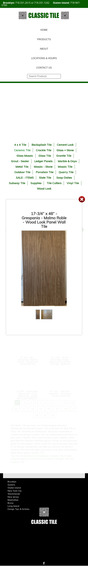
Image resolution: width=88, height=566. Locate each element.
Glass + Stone (65, 150)
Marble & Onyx (67, 161)
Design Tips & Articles (18, 509)
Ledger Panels (43, 161)
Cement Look (65, 144)
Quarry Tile (66, 172)
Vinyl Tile (73, 183)
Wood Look (44, 188)
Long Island (13, 506)
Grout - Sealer (20, 161)
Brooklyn (12, 481)
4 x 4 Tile (20, 144)
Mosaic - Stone (43, 166)
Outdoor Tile (22, 172)
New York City (15, 490)
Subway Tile (17, 183)
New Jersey (13, 496)
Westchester (14, 493)
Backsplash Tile (42, 144)
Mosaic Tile (65, 166)
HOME (44, 30)
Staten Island (14, 487)
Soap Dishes (64, 177)
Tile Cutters (54, 183)
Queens (11, 484)
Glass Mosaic (25, 155)
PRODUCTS (44, 39)
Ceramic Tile (22, 150)
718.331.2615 (22, 2)
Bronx (10, 503)
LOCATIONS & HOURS (44, 58)
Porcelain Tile (44, 172)
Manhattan (13, 500)
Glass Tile (45, 155)
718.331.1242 (41, 2)
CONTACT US (44, 67)
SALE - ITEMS (25, 177)
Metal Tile (21, 166)
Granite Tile (63, 155)
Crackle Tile (43, 150)
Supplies (35, 183)
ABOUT (44, 49)
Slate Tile (45, 177)
